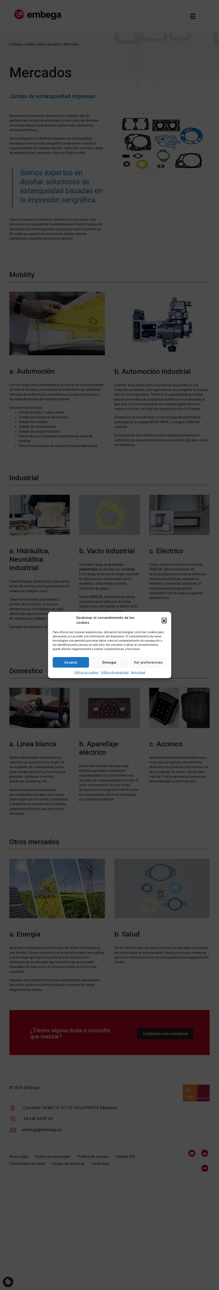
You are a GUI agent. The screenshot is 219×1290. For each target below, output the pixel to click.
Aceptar (71, 662)
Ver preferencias (148, 662)
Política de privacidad (115, 672)
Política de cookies (86, 672)
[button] (164, 620)
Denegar (109, 662)
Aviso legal (138, 672)
